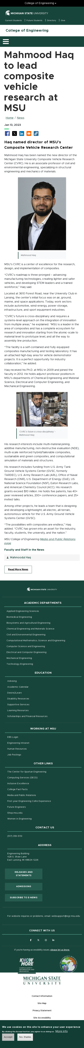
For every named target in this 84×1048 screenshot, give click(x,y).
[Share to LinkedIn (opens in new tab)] (21, 133)
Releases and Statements (28, 874)
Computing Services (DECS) (35, 777)
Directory (51, 21)
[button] (36, 133)
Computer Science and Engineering (26, 646)
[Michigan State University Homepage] (42, 980)
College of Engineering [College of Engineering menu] (39, 3)
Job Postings (26, 754)
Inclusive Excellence (18, 784)
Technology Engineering (20, 664)
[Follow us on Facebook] (30, 940)
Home (9, 118)
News (20, 118)
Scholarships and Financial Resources (27, 716)
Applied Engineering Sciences (23, 611)
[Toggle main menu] (5, 41)
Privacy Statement (42, 1011)
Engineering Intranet (31, 742)
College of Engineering (27, 30)
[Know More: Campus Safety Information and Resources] (21, 958)
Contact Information (42, 996)
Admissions (23, 886)
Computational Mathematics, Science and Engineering (44, 640)
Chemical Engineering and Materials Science (30, 629)
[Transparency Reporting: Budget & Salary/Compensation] (63, 958)
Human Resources (29, 748)
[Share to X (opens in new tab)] (14, 133)
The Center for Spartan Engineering (39, 771)
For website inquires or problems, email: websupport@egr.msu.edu (43, 916)
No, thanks (25, 1037)
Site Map (42, 1003)
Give (63, 21)
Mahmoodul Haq (20, 557)
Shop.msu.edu (27, 812)
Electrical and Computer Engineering (26, 652)
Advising (12, 681)
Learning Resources (30, 710)
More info (61, 1031)
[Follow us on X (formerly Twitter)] (38, 940)
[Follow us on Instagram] (45, 940)
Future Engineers (16, 807)
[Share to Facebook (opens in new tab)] (7, 133)
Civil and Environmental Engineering (26, 635)
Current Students (13, 21)
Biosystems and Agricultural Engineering (41, 622)
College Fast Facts (30, 789)
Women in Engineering (19, 819)
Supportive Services (30, 704)
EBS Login (25, 737)
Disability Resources (30, 698)
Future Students (34, 21)
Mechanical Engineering (19, 658)
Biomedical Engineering (19, 617)
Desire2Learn (27, 692)
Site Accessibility (42, 1018)
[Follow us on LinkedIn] (53, 940)
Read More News (18, 569)
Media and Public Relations (21, 795)
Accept (8, 1037)
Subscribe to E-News (26, 897)
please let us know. (60, 950)
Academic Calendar (30, 686)
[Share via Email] (29, 133)
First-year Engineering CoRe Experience (29, 801)
